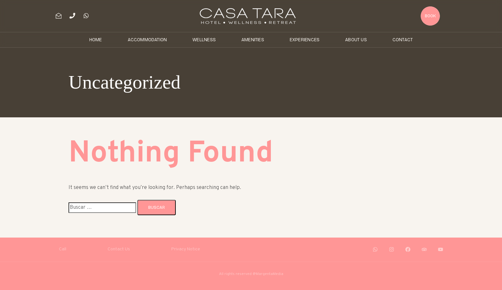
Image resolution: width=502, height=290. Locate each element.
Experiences (305, 40)
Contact (403, 40)
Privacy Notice (185, 249)
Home (95, 40)
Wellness (204, 40)
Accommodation (147, 40)
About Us (356, 40)
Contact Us (119, 249)
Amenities (252, 40)
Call (62, 249)
